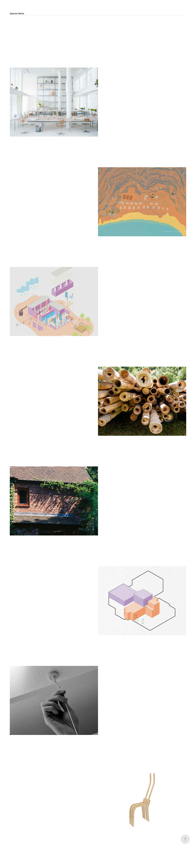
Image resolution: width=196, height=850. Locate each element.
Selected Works (17, 13)
